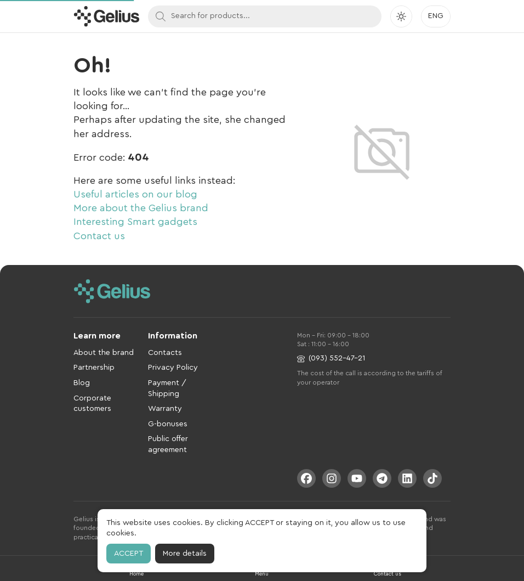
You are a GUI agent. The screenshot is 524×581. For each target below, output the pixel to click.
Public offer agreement (168, 444)
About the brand (103, 353)
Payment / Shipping (167, 388)
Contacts (165, 353)
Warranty (165, 409)
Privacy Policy (173, 367)
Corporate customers (92, 403)
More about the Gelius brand (140, 208)
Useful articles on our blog (135, 194)
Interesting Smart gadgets (135, 222)
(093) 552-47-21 (331, 358)
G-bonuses (167, 424)
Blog (81, 383)
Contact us (99, 236)
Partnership (94, 367)
